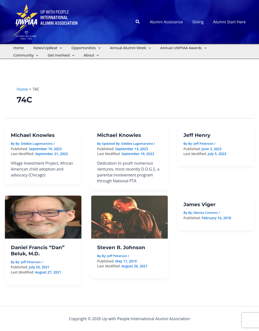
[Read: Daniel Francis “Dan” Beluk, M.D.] (43, 216)
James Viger (199, 204)
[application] (56, 47)
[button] (143, 22)
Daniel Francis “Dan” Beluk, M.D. (38, 251)
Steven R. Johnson (121, 247)
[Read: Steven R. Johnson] (129, 216)
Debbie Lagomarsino (137, 143)
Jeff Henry (196, 135)
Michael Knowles (33, 135)
